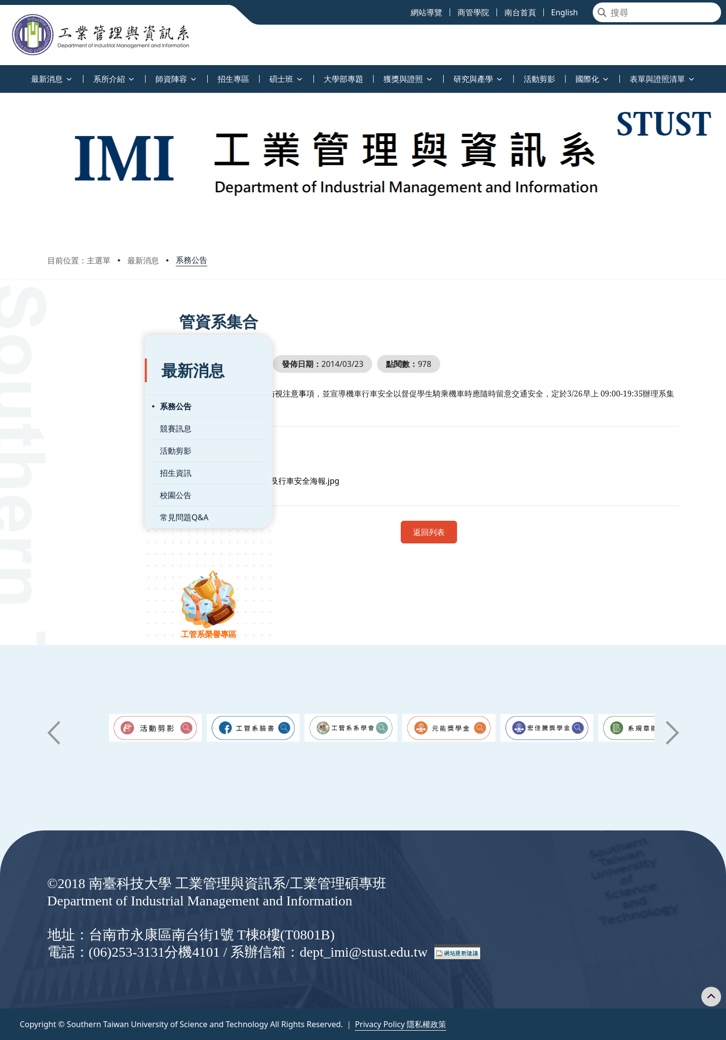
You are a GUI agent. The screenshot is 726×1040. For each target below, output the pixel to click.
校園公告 (78, 470)
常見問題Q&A (87, 492)
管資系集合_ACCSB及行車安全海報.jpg (307, 480)
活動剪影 (78, 425)
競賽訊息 (78, 403)
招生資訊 (78, 447)
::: (2, 73)
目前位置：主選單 (79, 260)
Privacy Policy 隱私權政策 (400, 1024)
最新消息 (143, 260)
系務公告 (191, 259)
